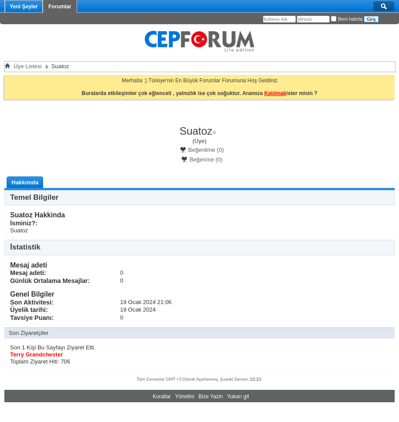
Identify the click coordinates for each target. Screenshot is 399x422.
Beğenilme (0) (201, 150)
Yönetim (184, 396)
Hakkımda (24, 182)
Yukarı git (238, 396)
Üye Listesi (28, 66)
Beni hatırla (346, 19)
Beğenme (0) (202, 159)
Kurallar (162, 396)
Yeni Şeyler (24, 7)
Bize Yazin (210, 396)
